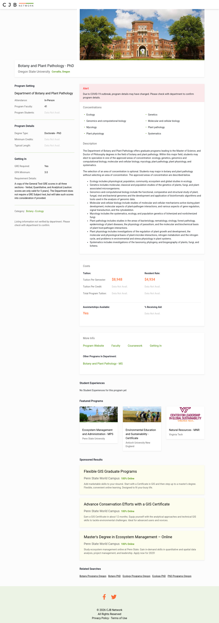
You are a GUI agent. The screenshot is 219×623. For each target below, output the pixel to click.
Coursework (135, 345)
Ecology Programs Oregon (136, 576)
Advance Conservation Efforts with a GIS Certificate (127, 504)
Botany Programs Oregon (93, 576)
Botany (29, 211)
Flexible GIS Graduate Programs (110, 471)
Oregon (66, 71)
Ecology (39, 211)
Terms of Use (119, 618)
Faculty (116, 345)
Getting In (156, 345)
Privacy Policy (100, 618)
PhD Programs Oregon (179, 576)
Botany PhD (114, 576)
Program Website (94, 345)
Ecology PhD (159, 576)
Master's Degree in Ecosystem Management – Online (128, 537)
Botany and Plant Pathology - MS (103, 363)
